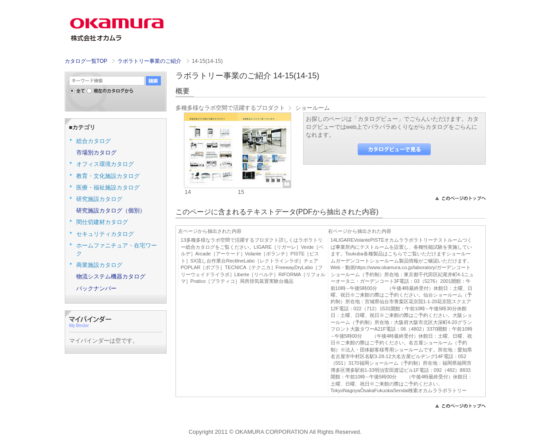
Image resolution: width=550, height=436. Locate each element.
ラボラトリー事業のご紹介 (150, 61)
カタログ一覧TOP (86, 61)
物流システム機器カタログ (110, 276)
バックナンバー (96, 288)
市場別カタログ (96, 152)
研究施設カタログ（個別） (110, 210)
